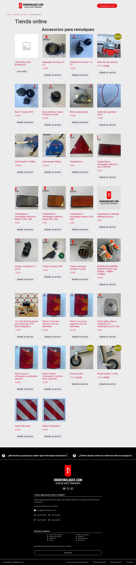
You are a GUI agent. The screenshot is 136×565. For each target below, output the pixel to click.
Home (9, 14)
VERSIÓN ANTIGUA (20, 14)
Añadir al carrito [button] (52, 75)
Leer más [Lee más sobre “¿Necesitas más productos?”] (22, 71)
